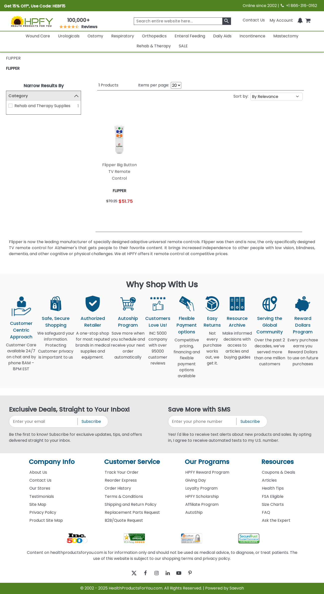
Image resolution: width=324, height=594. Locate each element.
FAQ (266, 512)
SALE (183, 46)
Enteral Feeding (190, 36)
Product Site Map (46, 520)
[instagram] (155, 573)
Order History (118, 488)
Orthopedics (154, 36)
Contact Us (254, 20)
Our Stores (39, 488)
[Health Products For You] (31, 21)
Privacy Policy (42, 512)
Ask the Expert (276, 520)
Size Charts (273, 504)
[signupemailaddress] (43, 421)
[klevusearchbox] (226, 21)
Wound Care (38, 36)
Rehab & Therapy (154, 46)
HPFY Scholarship (202, 496)
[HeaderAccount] (281, 20)
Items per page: (153, 85)
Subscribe (91, 421)
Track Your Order (122, 472)
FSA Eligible (272, 496)
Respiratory (122, 36)
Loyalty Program (201, 488)
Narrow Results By (44, 85)
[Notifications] (300, 20)
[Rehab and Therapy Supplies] (10, 106)
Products (108, 85)
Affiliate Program (202, 504)
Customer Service (132, 461)
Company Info (52, 461)
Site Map (37, 504)
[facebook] (141, 573)
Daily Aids (222, 36)
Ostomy (95, 36)
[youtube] (182, 573)
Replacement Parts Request (132, 512)
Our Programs (207, 461)
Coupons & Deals (278, 472)
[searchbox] (182, 21)
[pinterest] (196, 573)
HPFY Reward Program (207, 472)
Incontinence (252, 36)
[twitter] (128, 573)
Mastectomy (285, 36)
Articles (269, 480)
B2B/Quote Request (124, 520)
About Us (38, 472)
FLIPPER (13, 68)
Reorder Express (121, 480)
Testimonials (41, 496)
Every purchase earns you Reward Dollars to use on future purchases (302, 355)
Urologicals (69, 36)
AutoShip (194, 512)
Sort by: (240, 96)
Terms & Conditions (124, 496)
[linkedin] (169, 573)
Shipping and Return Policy (130, 504)
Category (18, 96)
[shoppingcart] (307, 20)
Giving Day (195, 480)
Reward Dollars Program (303, 325)
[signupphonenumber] (202, 421)
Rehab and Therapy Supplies (42, 106)
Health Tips (273, 488)
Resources (277, 461)
